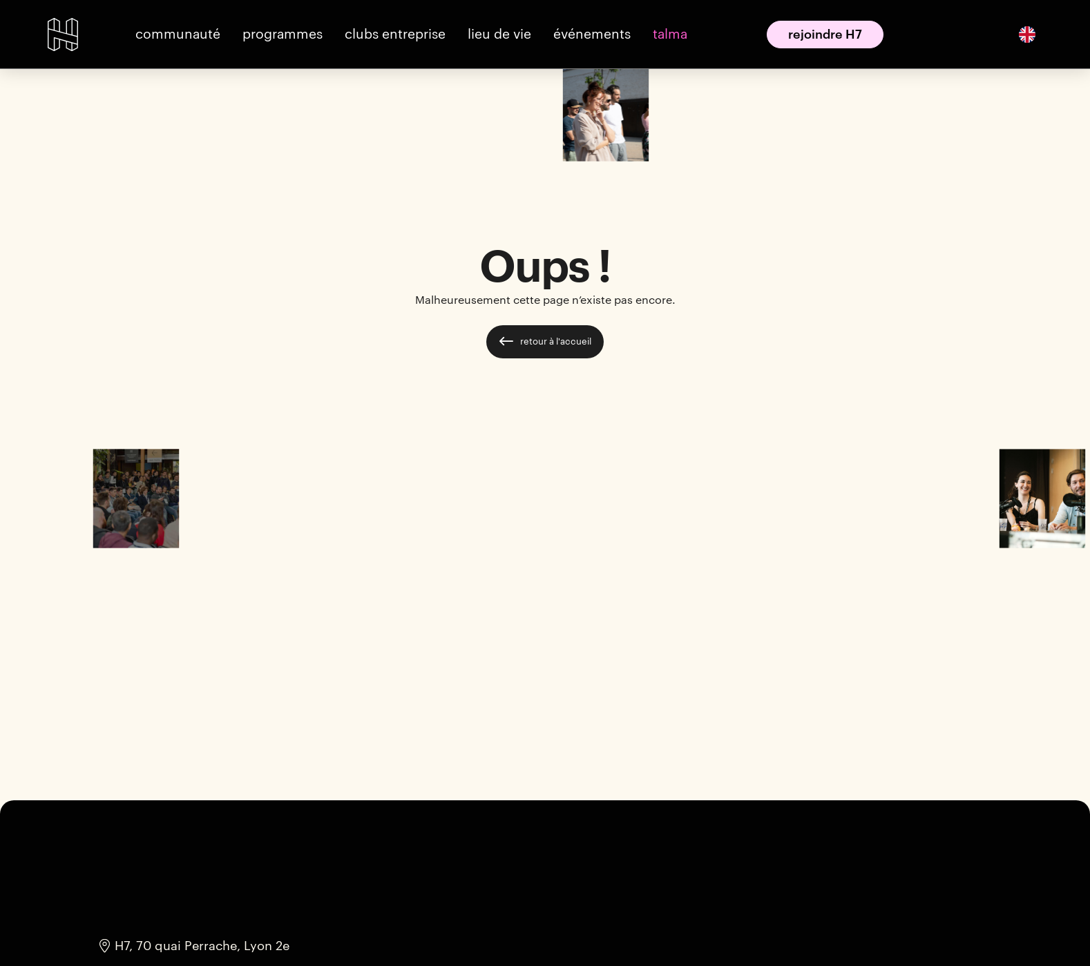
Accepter (727, 930)
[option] (1027, 34)
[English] (1027, 33)
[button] (177, 34)
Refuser (817, 930)
